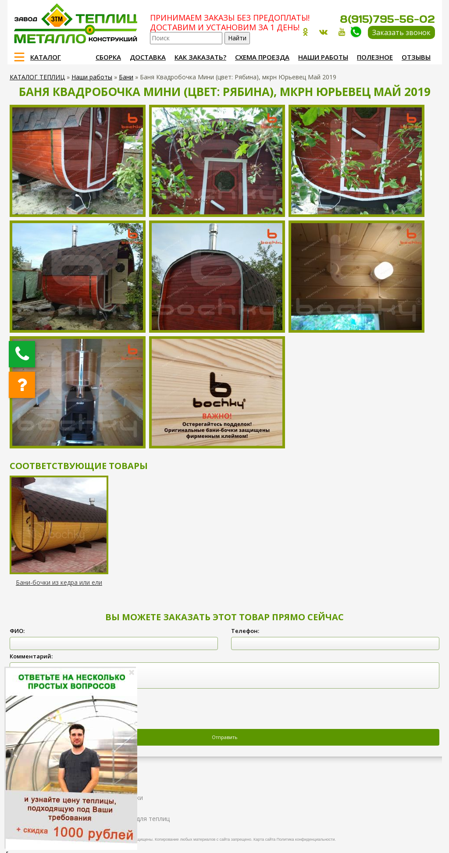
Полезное (375, 57)
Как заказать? (200, 57)
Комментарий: (31, 656)
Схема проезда (262, 57)
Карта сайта (264, 839)
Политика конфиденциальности (306, 839)
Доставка (148, 57)
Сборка (108, 57)
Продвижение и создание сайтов (414, 838)
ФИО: (17, 631)
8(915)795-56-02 (387, 19)
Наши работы (323, 57)
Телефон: (245, 631)
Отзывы (416, 57)
